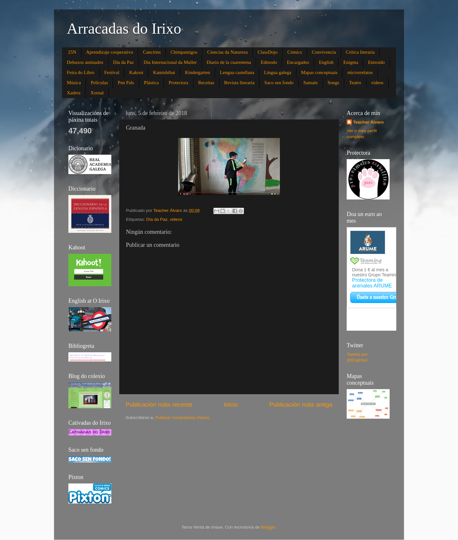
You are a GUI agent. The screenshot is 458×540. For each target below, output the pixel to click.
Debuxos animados (85, 62)
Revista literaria (239, 82)
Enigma (350, 62)
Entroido (376, 62)
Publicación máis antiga (300, 404)
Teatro (355, 82)
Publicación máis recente (159, 404)
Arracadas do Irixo (124, 28)
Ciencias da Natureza (227, 52)
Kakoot (136, 72)
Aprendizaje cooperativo (109, 52)
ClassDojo (268, 52)
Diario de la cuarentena (229, 62)
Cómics (294, 52)
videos (377, 82)
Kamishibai (164, 72)
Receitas (206, 82)
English (326, 62)
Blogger (268, 527)
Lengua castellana (237, 72)
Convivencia (324, 52)
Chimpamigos (183, 52)
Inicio (231, 404)
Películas (99, 82)
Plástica (151, 82)
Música (74, 82)
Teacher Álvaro (368, 122)
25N (72, 52)
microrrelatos (360, 72)
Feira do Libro (80, 72)
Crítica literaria (360, 52)
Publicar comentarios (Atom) (182, 417)
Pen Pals (126, 82)
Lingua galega (277, 72)
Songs (333, 82)
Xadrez (73, 92)
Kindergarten (197, 72)
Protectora (178, 82)
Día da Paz (123, 62)
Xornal (97, 92)
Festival (112, 72)
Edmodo (269, 62)
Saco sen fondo (279, 82)
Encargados (298, 62)
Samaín (310, 82)
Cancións (152, 52)
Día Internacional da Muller (170, 62)
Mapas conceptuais (319, 72)
